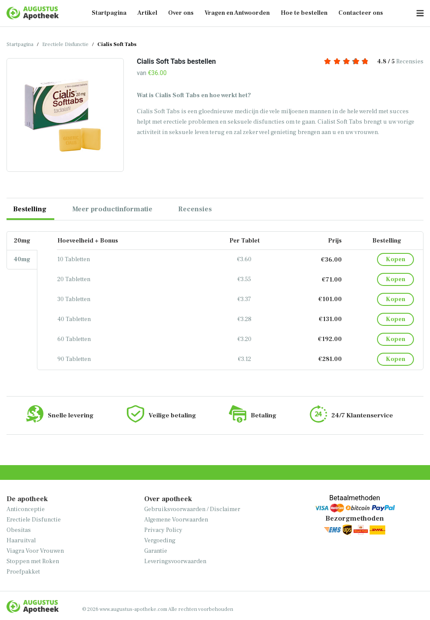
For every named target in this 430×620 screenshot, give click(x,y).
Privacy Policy (163, 530)
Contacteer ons (360, 13)
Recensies (373, 62)
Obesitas (19, 530)
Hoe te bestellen (304, 13)
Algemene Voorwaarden (176, 520)
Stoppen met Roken (33, 561)
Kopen (395, 259)
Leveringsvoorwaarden (175, 561)
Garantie (155, 551)
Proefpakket (23, 572)
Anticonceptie (26, 509)
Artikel (147, 13)
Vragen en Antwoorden (237, 13)
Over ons (181, 13)
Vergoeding (159, 541)
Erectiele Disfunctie (65, 44)
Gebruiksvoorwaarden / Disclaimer (192, 509)
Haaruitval (21, 541)
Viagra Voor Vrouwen (35, 551)
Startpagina (109, 13)
